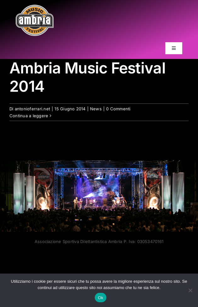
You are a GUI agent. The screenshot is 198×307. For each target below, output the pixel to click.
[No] (190, 290)
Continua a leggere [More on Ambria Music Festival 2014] (28, 115)
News (96, 108)
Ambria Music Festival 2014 (87, 77)
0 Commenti (118, 108)
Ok (100, 297)
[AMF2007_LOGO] (35, 7)
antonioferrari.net (32, 108)
